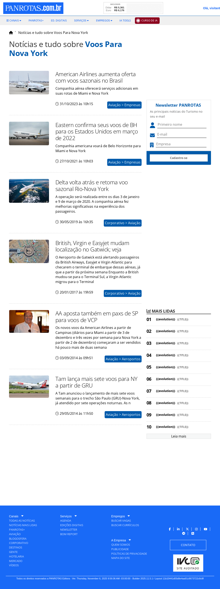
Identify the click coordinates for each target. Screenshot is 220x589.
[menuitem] (13, 20)
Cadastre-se (178, 158)
